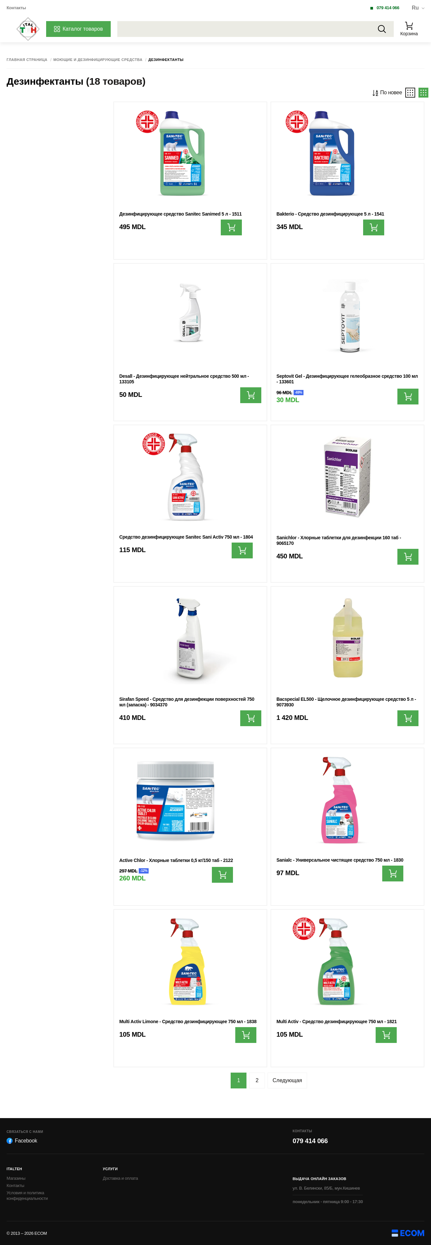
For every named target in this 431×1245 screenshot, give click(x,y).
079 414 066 (388, 7)
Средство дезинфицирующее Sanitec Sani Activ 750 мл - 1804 (186, 537)
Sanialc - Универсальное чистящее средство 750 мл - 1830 (339, 860)
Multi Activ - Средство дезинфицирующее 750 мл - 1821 (336, 1021)
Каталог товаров (78, 29)
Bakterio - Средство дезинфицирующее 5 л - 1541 (330, 214)
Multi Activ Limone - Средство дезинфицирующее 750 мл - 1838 (187, 1021)
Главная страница (27, 60)
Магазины (16, 1178)
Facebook (22, 1141)
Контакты (16, 7)
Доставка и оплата (120, 1178)
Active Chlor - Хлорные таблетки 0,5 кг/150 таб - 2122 (176, 860)
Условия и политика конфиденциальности (27, 1195)
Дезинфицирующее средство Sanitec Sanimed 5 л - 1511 (180, 214)
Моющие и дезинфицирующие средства (97, 60)
